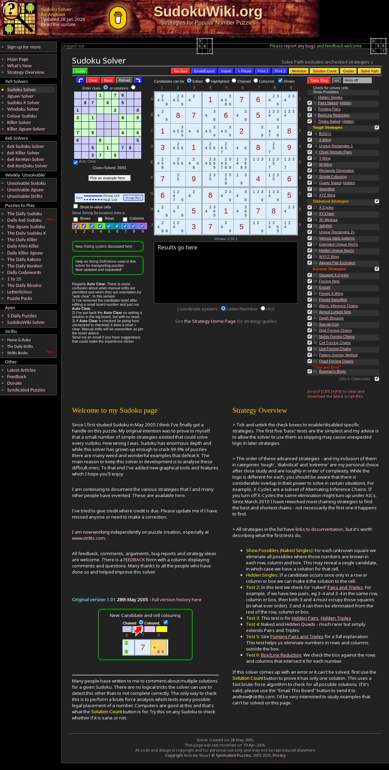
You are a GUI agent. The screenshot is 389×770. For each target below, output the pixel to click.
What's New (19, 66)
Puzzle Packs (19, 298)
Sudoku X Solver (23, 102)
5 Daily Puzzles (22, 316)
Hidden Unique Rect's (336, 250)
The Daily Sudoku (24, 213)
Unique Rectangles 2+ (337, 232)
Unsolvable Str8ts (25, 196)
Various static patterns (337, 238)
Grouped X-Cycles (334, 275)
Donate (14, 383)
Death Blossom (331, 318)
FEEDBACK (134, 559)
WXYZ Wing (329, 257)
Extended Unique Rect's (338, 244)
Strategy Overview (25, 72)
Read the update (58, 24)
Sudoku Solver (21, 89)
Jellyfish (325, 226)
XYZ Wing (327, 195)
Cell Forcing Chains (335, 343)
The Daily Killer (22, 239)
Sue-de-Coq (328, 324)
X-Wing (325, 140)
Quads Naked (330, 183)
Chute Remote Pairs (335, 152)
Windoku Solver (23, 109)
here (180, 495)
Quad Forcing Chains (336, 361)
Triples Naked (329, 121)
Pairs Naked (328, 103)
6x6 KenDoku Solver (27, 166)
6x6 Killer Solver (23, 153)
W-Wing (325, 164)
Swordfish (327, 189)
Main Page (17, 59)
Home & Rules (19, 340)
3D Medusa (328, 220)
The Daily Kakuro (24, 259)
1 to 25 (14, 279)
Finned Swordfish (333, 300)
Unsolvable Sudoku (26, 183)
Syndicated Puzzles (26, 390)
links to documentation (319, 529)
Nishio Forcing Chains (337, 336)
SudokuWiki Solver (26, 322)
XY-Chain (326, 213)
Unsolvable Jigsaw (25, 190)
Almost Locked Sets (335, 312)
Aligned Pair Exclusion (337, 263)
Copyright (174, 755)
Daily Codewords (24, 272)
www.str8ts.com (88, 538)
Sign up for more (24, 47)
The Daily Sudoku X (26, 233)
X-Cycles (326, 207)
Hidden (345, 103)
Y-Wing (325, 158)
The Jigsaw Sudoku (26, 226)
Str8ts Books (17, 352)
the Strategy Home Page (210, 321)
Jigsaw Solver (20, 96)
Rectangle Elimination (336, 170)
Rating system (95, 246)
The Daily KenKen (24, 266)
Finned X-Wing (331, 293)
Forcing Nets (329, 281)
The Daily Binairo (24, 285)
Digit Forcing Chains (335, 330)
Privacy (279, 755)
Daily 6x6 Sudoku (24, 220)
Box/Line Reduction (333, 115)
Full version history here (177, 599)
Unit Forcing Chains (335, 349)
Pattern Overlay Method (338, 355)
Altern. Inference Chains (338, 306)
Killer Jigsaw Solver (26, 129)
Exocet (324, 287)
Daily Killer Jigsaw (25, 253)
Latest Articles (21, 370)
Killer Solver (19, 122)
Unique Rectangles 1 (336, 146)
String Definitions (103, 261)
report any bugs (300, 46)
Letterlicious (19, 292)
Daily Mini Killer (23, 246)
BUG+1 (325, 134)
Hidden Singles (330, 97)
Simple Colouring (333, 177)
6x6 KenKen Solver (25, 159)
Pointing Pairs (329, 109)
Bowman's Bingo (332, 371)
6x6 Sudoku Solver (25, 146)
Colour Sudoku (22, 116)
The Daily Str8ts (20, 346)
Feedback (16, 376)
